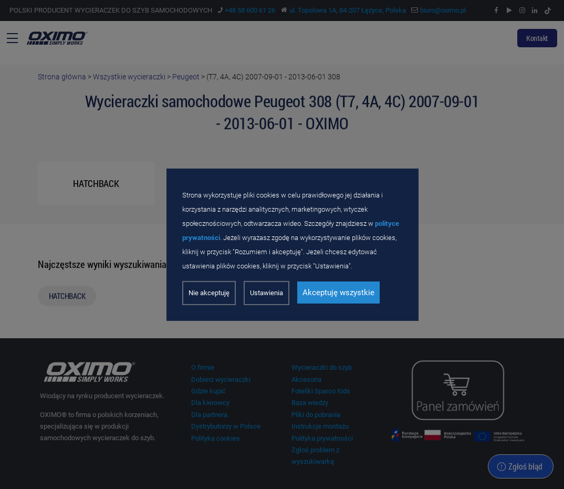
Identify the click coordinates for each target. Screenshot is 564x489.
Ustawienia (266, 293)
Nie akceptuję (209, 293)
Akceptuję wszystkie (338, 292)
